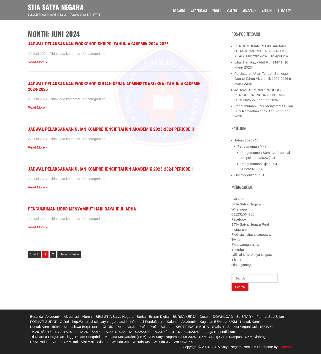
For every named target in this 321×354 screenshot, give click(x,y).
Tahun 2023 (243, 140)
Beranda (179, 11)
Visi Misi (87, 342)
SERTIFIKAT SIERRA (192, 327)
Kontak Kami (249, 322)
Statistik (218, 327)
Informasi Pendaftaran (147, 322)
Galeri (232, 11)
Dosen (205, 316)
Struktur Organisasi (242, 327)
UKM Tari (71, 342)
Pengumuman (248, 146)
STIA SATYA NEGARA (56, 7)
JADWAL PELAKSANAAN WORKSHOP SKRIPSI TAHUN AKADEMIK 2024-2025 (98, 44)
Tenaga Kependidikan (218, 332)
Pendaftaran (125, 327)
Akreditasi (199, 11)
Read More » (38, 62)
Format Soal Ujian (270, 316)
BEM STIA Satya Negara (114, 316)
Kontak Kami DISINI (45, 327)
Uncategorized (94, 53)
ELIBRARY (284, 11)
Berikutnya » (69, 254)
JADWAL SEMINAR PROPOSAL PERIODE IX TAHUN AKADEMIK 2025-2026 (260, 95)
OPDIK (108, 327)
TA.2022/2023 (139, 332)
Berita (141, 316)
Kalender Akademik (181, 322)
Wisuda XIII (120, 342)
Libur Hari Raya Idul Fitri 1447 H (259, 62)
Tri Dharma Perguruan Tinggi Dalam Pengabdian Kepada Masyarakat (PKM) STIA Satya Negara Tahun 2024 (113, 337)
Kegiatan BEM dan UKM (218, 322)
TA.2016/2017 (65, 332)
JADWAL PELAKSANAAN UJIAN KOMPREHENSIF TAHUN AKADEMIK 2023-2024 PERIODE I (110, 169)
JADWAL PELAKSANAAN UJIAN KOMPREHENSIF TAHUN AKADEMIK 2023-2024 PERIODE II (111, 129)
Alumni (267, 11)
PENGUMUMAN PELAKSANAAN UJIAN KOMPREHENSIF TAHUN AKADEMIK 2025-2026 (260, 51)
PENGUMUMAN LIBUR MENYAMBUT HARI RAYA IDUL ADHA (82, 209)
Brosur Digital (159, 316)
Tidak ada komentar (65, 53)
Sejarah (167, 327)
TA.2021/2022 (114, 332)
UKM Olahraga (256, 337)
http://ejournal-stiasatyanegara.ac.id (99, 322)
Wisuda (102, 342)
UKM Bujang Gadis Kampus (220, 337)
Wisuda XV (162, 342)
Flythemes (286, 347)
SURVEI (266, 327)
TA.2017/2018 (89, 332)
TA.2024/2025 (188, 332)
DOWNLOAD (223, 316)
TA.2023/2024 (163, 332)
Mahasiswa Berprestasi (81, 327)
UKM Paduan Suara (45, 342)
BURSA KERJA (184, 316)
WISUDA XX (183, 342)
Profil (217, 11)
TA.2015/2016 (40, 332)
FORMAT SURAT (43, 322)
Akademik (249, 11)
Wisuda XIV (141, 342)
